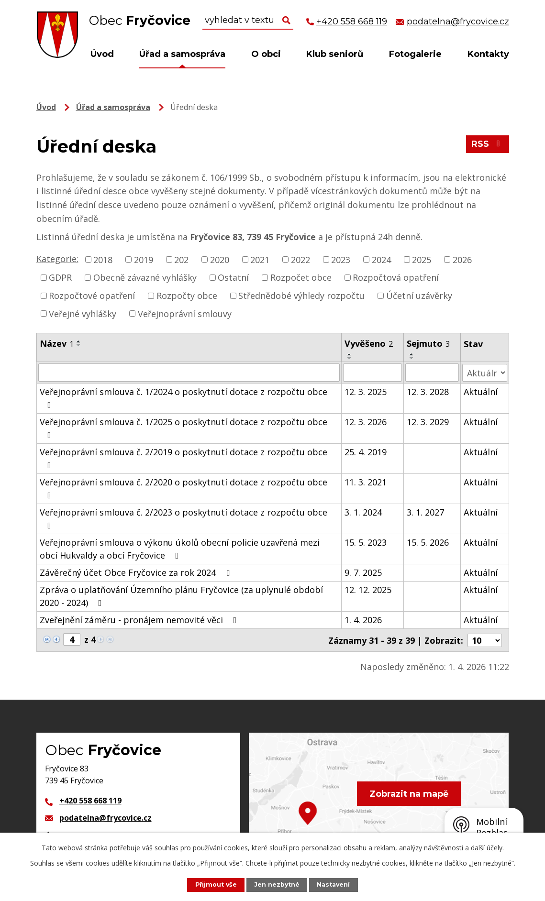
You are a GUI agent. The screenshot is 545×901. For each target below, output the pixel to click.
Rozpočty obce (186, 295)
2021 (259, 259)
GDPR (60, 277)
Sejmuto (428, 343)
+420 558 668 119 (90, 800)
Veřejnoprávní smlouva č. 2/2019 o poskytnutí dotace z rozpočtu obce (183, 458)
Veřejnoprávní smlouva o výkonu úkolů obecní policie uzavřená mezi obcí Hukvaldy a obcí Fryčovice (180, 549)
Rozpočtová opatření (396, 277)
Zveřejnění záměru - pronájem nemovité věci (140, 620)
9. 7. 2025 (363, 572)
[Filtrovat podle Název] (189, 372)
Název (57, 343)
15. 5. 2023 (366, 542)
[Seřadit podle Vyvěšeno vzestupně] (350, 354)
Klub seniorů (334, 54)
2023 (340, 259)
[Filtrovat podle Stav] (484, 372)
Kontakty (488, 54)
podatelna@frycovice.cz (105, 817)
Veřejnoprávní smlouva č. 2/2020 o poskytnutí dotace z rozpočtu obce (183, 488)
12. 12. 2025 (368, 589)
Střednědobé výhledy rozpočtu (301, 295)
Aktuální (481, 391)
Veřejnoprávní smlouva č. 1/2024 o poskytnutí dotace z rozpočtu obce (183, 397)
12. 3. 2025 (366, 391)
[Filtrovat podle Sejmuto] (432, 372)
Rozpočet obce (301, 277)
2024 (381, 259)
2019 (143, 259)
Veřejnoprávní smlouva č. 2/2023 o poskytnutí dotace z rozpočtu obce (183, 518)
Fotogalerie (415, 54)
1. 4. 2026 (363, 620)
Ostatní (233, 277)
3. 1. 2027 (425, 512)
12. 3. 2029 (428, 422)
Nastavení (334, 884)
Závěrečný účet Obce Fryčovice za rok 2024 (137, 572)
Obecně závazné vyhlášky (145, 277)
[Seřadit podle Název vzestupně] (79, 341)
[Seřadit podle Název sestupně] (79, 345)
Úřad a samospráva (182, 54)
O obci (266, 54)
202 (181, 259)
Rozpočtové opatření (92, 295)
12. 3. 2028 (428, 391)
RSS (487, 144)
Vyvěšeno (369, 343)
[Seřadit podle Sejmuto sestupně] (412, 358)
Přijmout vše (215, 884)
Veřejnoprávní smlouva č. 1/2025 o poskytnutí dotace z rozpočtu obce (183, 428)
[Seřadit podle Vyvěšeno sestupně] (350, 358)
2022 (300, 259)
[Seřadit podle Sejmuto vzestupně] (412, 354)
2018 (102, 259)
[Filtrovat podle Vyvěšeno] (373, 372)
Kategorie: (57, 258)
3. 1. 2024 (363, 512)
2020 (219, 259)
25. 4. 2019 (366, 452)
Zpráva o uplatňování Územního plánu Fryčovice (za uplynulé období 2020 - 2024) (181, 596)
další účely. (487, 847)
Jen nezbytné (277, 884)
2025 (421, 259)
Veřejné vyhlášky (82, 313)
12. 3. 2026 (366, 422)
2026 (462, 259)
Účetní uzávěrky (419, 295)
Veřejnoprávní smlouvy (185, 313)
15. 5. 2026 (428, 542)
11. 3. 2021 (366, 482)
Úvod (102, 54)
